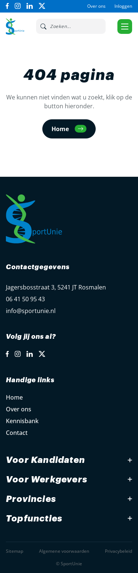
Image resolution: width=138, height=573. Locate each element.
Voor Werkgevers (46, 479)
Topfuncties (34, 518)
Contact (17, 433)
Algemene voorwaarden (64, 551)
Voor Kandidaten (45, 460)
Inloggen (123, 6)
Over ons (96, 6)
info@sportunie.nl (31, 311)
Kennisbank (22, 421)
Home (14, 397)
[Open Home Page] (15, 26)
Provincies (31, 499)
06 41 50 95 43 (25, 299)
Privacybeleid (118, 551)
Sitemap (14, 551)
